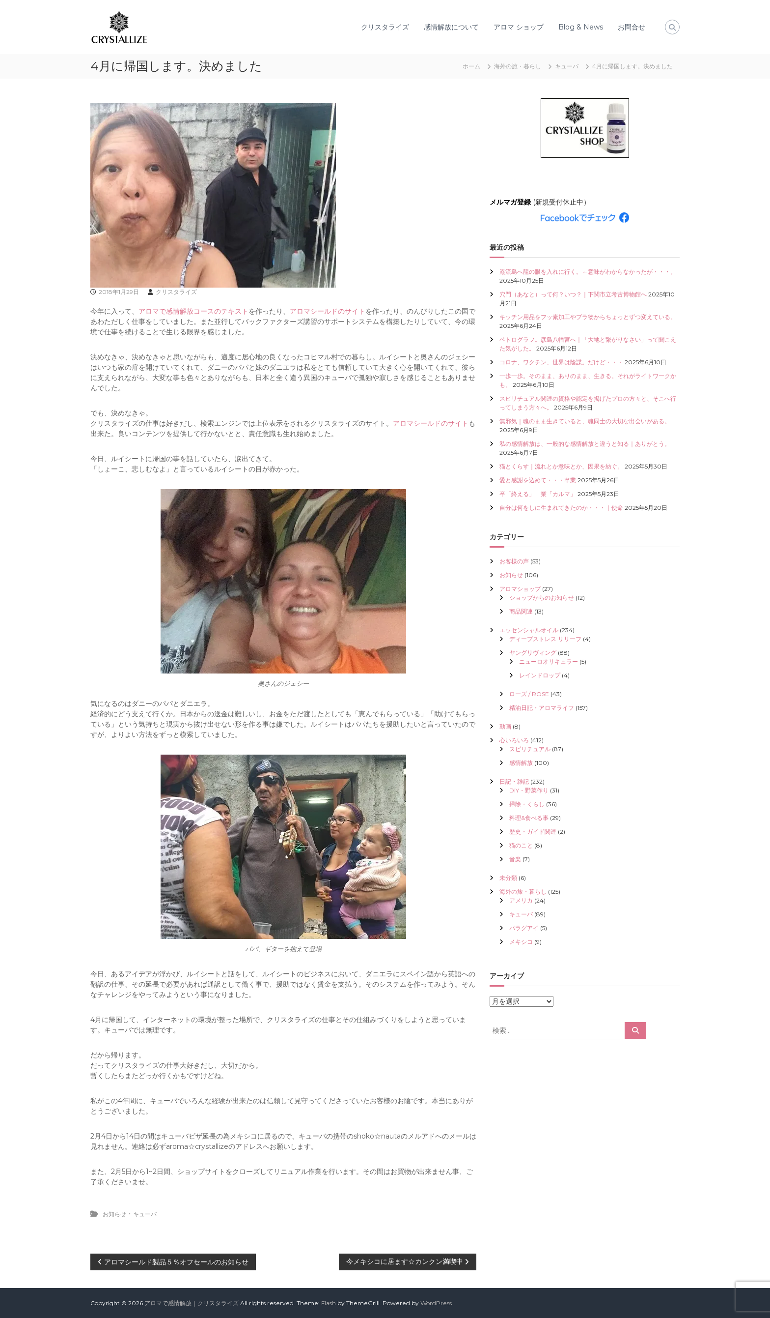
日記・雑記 (514, 781)
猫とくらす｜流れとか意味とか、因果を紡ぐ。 (561, 466)
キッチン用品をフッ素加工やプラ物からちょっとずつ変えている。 (587, 317)
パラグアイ (524, 928)
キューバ (566, 66)
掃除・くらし (527, 804)
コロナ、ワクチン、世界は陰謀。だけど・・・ (561, 362)
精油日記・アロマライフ (541, 707)
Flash (328, 1303)
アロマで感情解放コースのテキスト (193, 311)
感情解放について (451, 27)
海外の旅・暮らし (517, 66)
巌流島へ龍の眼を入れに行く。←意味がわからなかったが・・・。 (587, 271)
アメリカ (521, 900)
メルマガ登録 (510, 202)
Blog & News (580, 27)
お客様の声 (514, 561)
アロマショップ (520, 588)
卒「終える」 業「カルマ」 (537, 494)
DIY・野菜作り (529, 790)
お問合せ (631, 27)
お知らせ (114, 1214)
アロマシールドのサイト (327, 311)
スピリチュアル (529, 749)
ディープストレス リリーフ (545, 639)
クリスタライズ (385, 27)
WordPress (436, 1303)
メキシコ (521, 941)
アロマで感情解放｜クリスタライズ (191, 1303)
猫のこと (521, 845)
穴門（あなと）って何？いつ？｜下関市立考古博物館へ (573, 294)
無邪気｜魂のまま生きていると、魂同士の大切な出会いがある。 (584, 421)
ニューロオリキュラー (548, 661)
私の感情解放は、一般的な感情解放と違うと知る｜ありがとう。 (584, 443)
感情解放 (521, 762)
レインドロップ (539, 675)
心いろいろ (514, 740)
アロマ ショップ (519, 27)
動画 (505, 726)
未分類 (508, 877)
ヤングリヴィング (532, 652)
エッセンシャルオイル (528, 630)
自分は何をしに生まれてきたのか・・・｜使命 (561, 507)
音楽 (515, 859)
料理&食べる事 (529, 817)
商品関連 (521, 611)
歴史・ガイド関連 (532, 831)
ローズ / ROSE (529, 694)
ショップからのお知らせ (541, 597)
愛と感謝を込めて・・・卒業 (537, 480)
